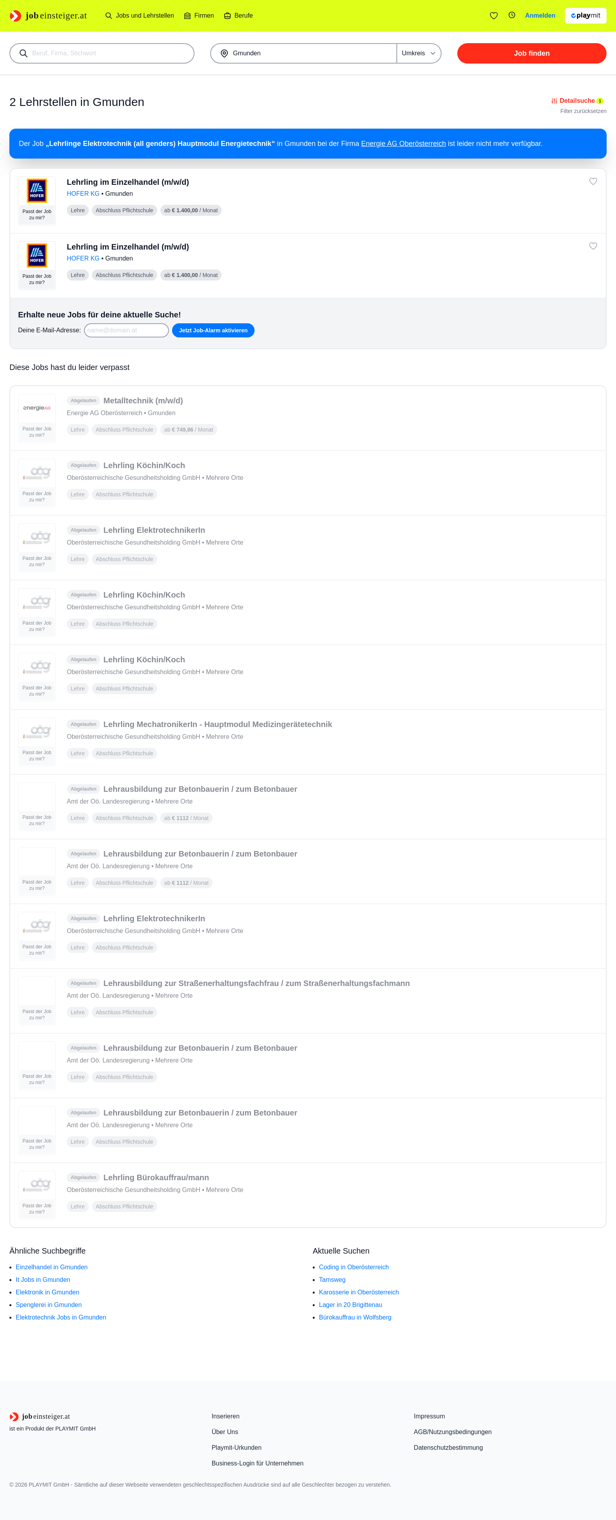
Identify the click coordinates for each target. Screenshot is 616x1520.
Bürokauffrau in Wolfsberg (355, 1317)
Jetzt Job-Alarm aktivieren (213, 330)
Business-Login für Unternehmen (258, 1463)
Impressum (429, 1416)
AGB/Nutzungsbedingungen (452, 1432)
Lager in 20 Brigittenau (350, 1304)
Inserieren (226, 1416)
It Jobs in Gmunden (43, 1279)
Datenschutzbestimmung (448, 1447)
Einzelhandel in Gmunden (52, 1267)
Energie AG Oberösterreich (403, 144)
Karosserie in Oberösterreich (359, 1292)
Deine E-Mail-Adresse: (49, 330)
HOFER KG (84, 193)
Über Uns (225, 1432)
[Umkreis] (419, 53)
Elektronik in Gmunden (47, 1292)
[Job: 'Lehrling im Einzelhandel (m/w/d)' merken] (593, 181)
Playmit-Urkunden (237, 1447)
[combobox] (101, 53)
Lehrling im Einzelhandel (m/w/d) (128, 182)
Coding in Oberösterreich (354, 1267)
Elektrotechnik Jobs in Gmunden (61, 1317)
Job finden (532, 53)
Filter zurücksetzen (584, 111)
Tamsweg (332, 1279)
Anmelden (540, 15)
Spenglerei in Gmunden (49, 1304)
